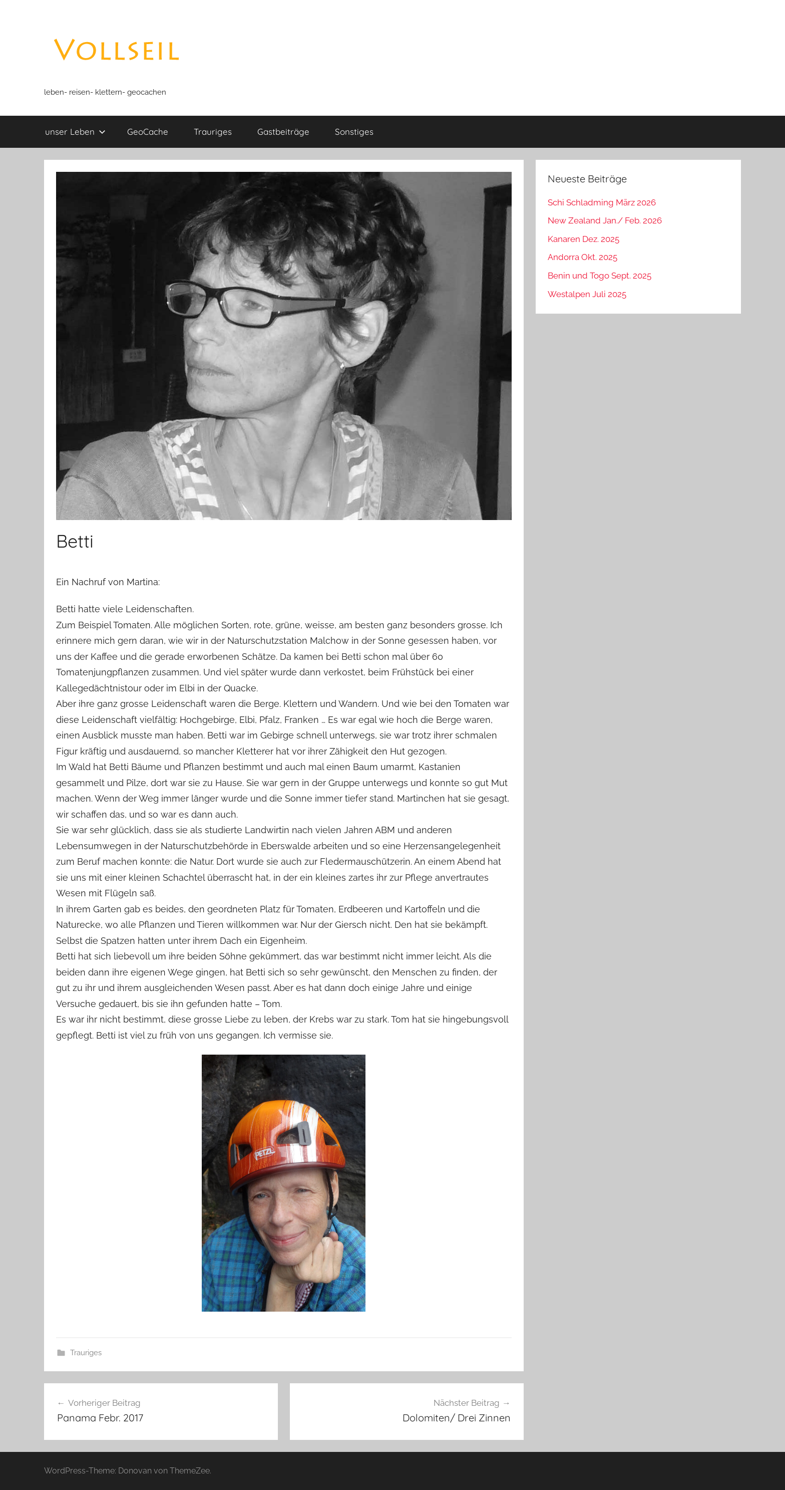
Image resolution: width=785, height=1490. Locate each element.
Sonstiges (354, 131)
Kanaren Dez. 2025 (583, 239)
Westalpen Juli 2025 (587, 294)
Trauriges (213, 131)
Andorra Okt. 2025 (582, 257)
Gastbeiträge (283, 131)
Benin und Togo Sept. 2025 (599, 276)
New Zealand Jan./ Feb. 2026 (605, 220)
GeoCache (147, 131)
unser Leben (75, 131)
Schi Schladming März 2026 (602, 202)
